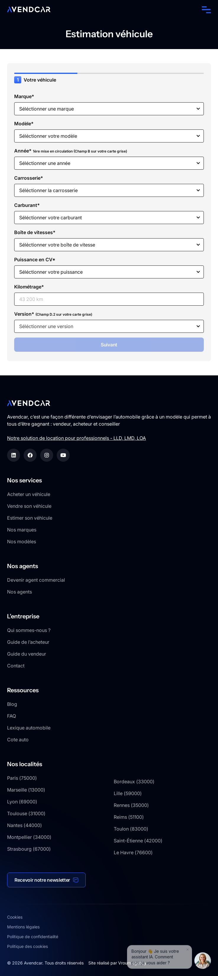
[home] (29, 9)
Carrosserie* (28, 178)
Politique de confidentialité (32, 936)
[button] (205, 9)
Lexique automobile (29, 728)
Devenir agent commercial (36, 580)
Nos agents (19, 592)
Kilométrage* (29, 287)
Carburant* (27, 205)
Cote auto (18, 739)
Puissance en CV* (35, 259)
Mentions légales (23, 926)
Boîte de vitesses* (35, 232)
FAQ (11, 716)
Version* (53, 314)
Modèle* (24, 124)
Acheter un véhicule (28, 494)
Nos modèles (21, 541)
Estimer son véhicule (29, 518)
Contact (16, 666)
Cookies (14, 917)
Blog (12, 704)
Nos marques (21, 530)
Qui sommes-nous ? (29, 630)
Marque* (24, 96)
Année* (70, 151)
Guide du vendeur (26, 654)
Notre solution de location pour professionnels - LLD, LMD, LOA (76, 438)
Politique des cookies (27, 946)
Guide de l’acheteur (28, 642)
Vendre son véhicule (29, 506)
